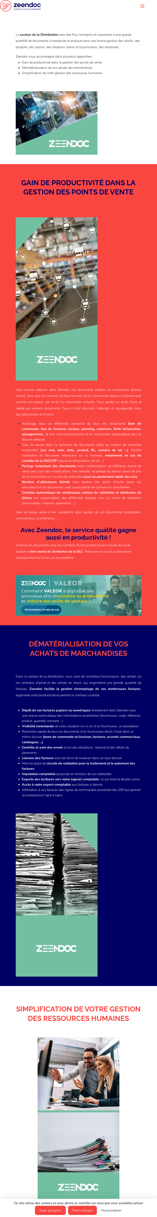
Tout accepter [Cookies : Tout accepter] (50, 1210)
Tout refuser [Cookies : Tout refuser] (82, 1210)
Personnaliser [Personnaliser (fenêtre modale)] (111, 1210)
